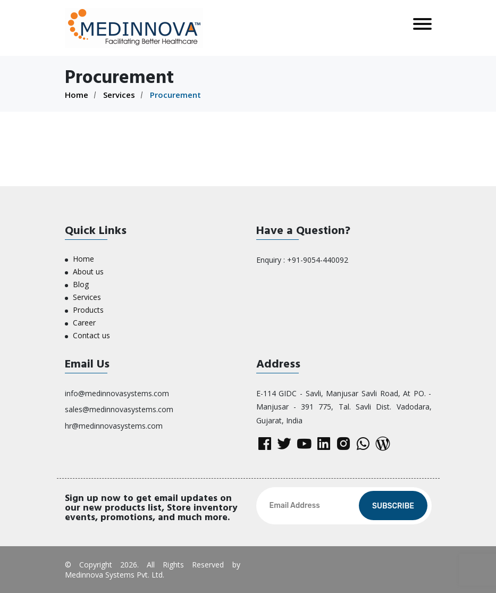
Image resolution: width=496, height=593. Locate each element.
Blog (81, 284)
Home (76, 94)
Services (119, 94)
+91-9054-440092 (317, 260)
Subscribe (393, 506)
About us (88, 271)
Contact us (91, 335)
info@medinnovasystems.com (117, 393)
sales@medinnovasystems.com (119, 409)
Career (84, 323)
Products (88, 310)
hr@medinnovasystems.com (114, 426)
